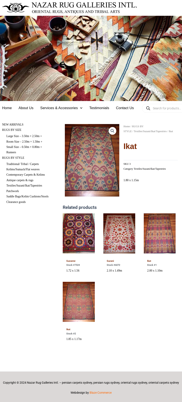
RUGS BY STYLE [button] (13, 157)
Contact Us (125, 108)
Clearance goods (16, 202)
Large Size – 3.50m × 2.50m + (24, 136)
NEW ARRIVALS (12, 124)
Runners (11, 152)
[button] (112, 131)
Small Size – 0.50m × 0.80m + (24, 147)
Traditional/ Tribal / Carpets (22, 164)
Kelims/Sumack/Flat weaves (23, 169)
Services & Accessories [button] (61, 108)
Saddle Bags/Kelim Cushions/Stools (27, 196)
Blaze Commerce (101, 392)
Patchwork (12, 191)
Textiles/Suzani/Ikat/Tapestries (24, 185)
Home (7, 108)
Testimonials (99, 108)
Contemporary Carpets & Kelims (25, 174)
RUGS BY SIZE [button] (11, 130)
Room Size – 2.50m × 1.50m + (24, 141)
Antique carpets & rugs (19, 180)
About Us (25, 108)
